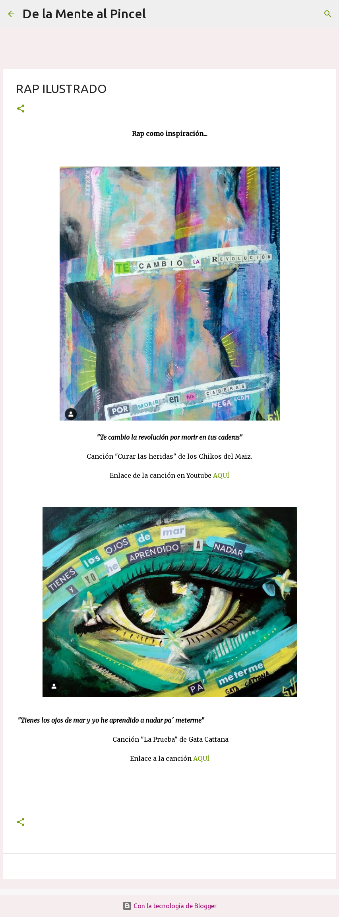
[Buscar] (157, 13)
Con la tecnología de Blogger (169, 905)
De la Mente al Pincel (84, 13)
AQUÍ (221, 475)
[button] (20, 109)
